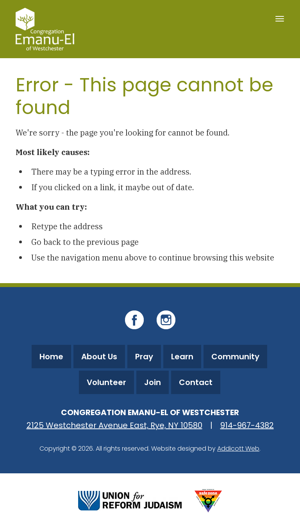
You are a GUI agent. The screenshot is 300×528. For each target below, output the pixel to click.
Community (235, 356)
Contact (195, 382)
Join (152, 382)
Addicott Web (238, 448)
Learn (182, 356)
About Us (99, 356)
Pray (144, 356)
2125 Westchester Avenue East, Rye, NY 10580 (114, 425)
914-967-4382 (247, 425)
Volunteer (106, 382)
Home (51, 356)
